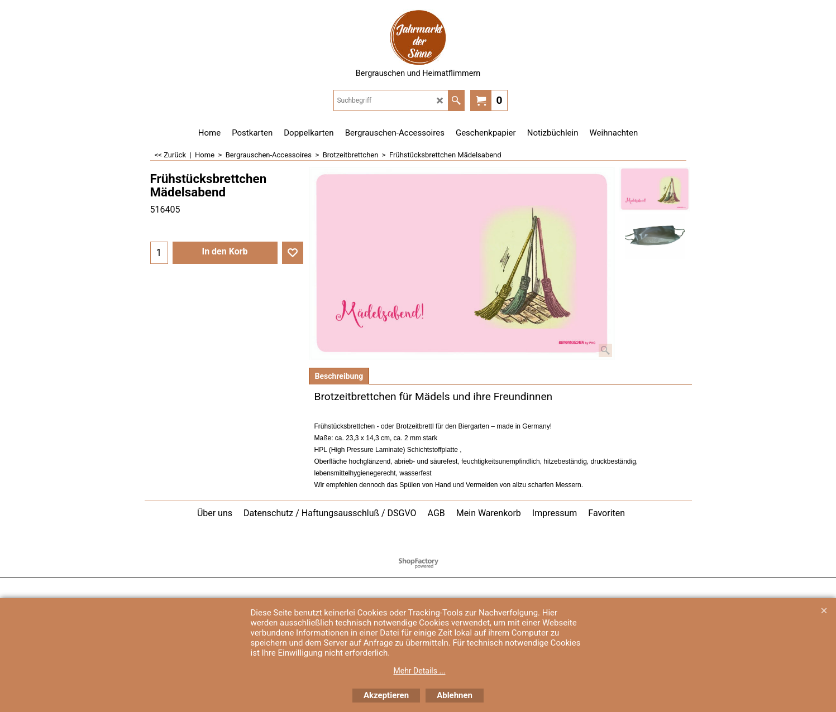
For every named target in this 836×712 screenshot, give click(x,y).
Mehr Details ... (420, 670)
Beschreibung (339, 376)
